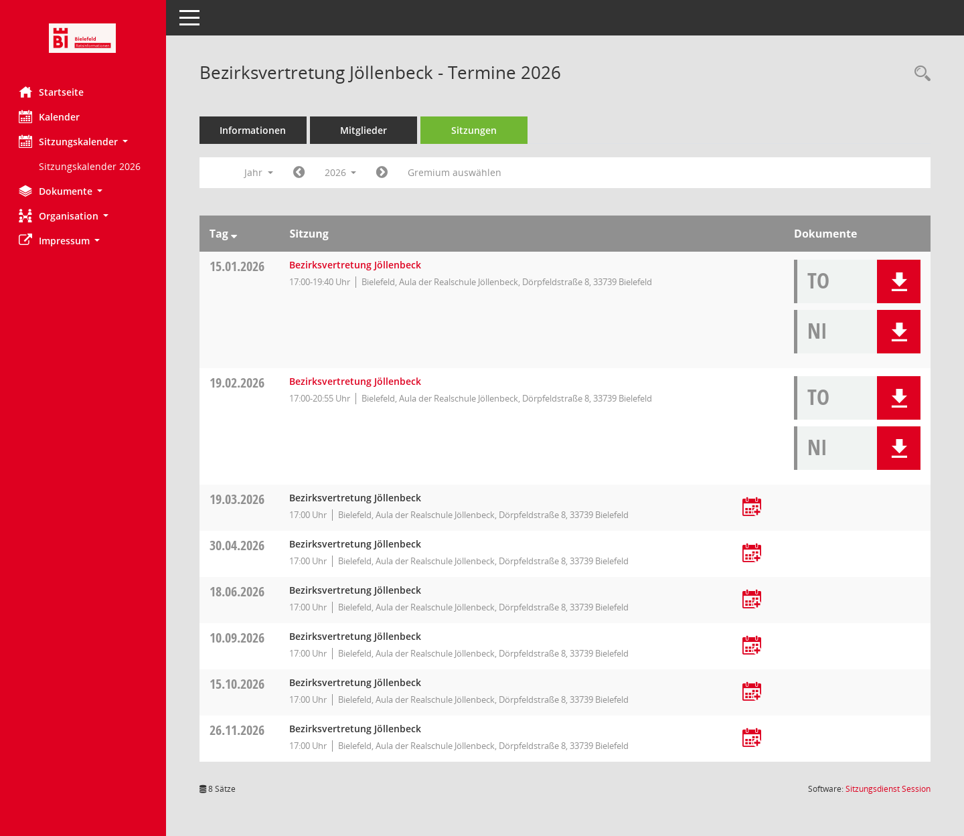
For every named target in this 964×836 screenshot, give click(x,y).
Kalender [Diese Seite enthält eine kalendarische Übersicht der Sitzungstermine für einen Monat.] (50, 116)
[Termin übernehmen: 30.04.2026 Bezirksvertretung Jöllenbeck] (752, 554)
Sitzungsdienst (888, 789)
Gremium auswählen (456, 172)
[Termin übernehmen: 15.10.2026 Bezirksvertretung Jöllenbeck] (752, 692)
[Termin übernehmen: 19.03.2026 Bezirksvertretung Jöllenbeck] (752, 508)
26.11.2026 (238, 730)
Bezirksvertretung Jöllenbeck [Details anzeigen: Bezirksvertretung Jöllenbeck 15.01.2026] (356, 264)
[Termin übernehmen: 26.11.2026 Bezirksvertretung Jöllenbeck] (752, 739)
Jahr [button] (260, 172)
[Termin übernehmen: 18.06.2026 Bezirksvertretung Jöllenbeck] (752, 600)
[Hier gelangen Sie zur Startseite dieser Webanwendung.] (83, 38)
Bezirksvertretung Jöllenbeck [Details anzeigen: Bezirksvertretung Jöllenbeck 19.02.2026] (356, 381)
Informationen (255, 130)
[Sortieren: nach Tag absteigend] (235, 233)
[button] (83, 141)
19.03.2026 (238, 499)
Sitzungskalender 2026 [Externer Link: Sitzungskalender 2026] (91, 166)
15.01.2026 (238, 266)
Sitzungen (475, 130)
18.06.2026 (238, 591)
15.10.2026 (238, 684)
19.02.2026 (238, 382)
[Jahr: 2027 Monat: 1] (384, 173)
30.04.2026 (238, 545)
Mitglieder (364, 130)
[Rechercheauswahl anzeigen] (919, 74)
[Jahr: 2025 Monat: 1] (300, 173)
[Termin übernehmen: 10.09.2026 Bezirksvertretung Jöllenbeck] (752, 646)
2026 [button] (342, 172)
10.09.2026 (238, 638)
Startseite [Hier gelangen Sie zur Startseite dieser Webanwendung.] (52, 91)
